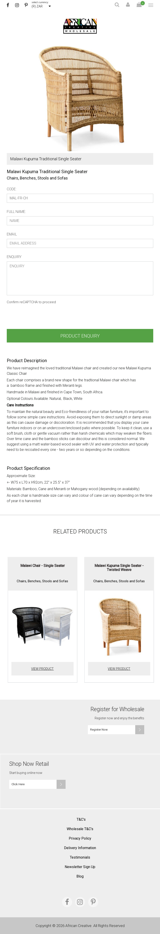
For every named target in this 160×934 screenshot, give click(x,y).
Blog (80, 876)
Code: (11, 189)
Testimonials (80, 857)
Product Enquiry (80, 336)
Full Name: (16, 212)
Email (12, 234)
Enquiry (14, 257)
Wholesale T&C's (80, 829)
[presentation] (41, 318)
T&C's (81, 819)
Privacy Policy (80, 838)
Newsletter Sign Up (80, 867)
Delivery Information (80, 848)
